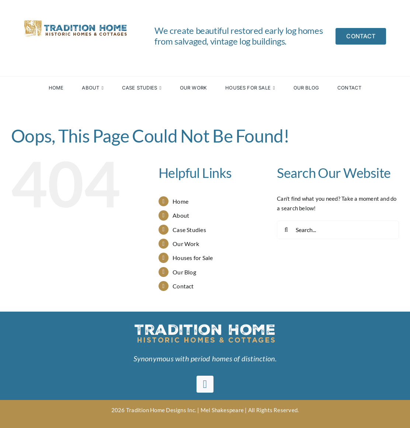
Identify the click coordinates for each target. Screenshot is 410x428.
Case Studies (189, 229)
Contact (183, 286)
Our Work (186, 243)
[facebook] (205, 384)
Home (180, 201)
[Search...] (338, 230)
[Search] (286, 230)
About (181, 215)
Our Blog (184, 272)
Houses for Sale (193, 257)
